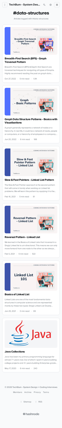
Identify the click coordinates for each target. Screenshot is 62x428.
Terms (46, 392)
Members (17, 392)
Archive (27, 392)
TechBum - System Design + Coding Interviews (24, 5)
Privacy (37, 392)
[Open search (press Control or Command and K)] (44, 4)
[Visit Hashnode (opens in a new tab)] (31, 414)
